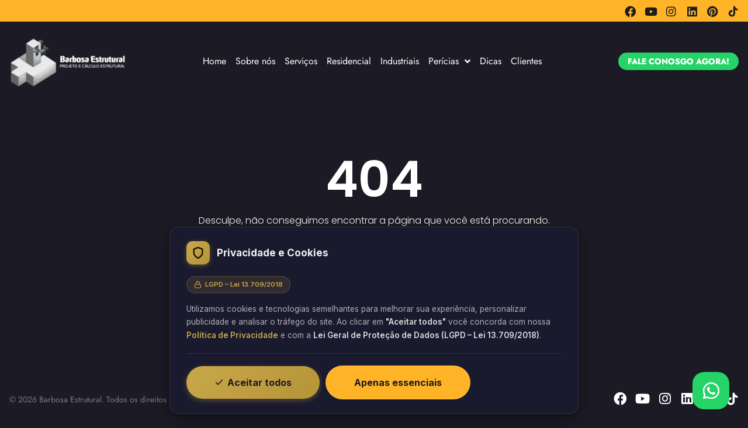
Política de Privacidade (232, 335)
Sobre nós (255, 61)
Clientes (526, 61)
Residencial (349, 61)
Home (214, 61)
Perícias (449, 61)
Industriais (399, 61)
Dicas (490, 61)
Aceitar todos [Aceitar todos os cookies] (253, 382)
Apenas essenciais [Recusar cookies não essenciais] (398, 382)
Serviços (301, 61)
